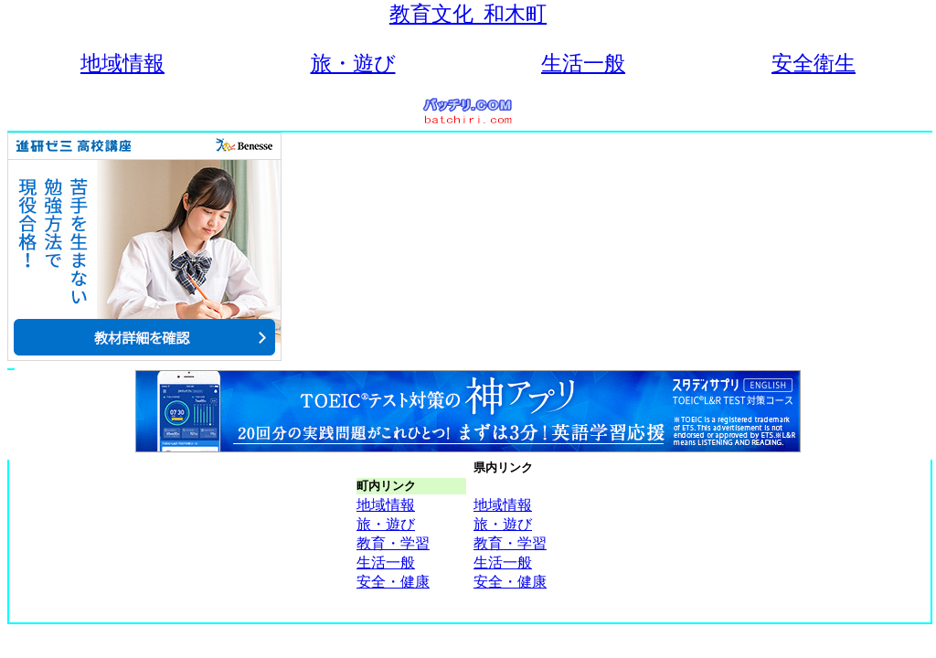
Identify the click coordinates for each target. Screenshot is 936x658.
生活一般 (583, 63)
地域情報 (122, 63)
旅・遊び (353, 63)
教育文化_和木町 (468, 14)
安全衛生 (813, 63)
